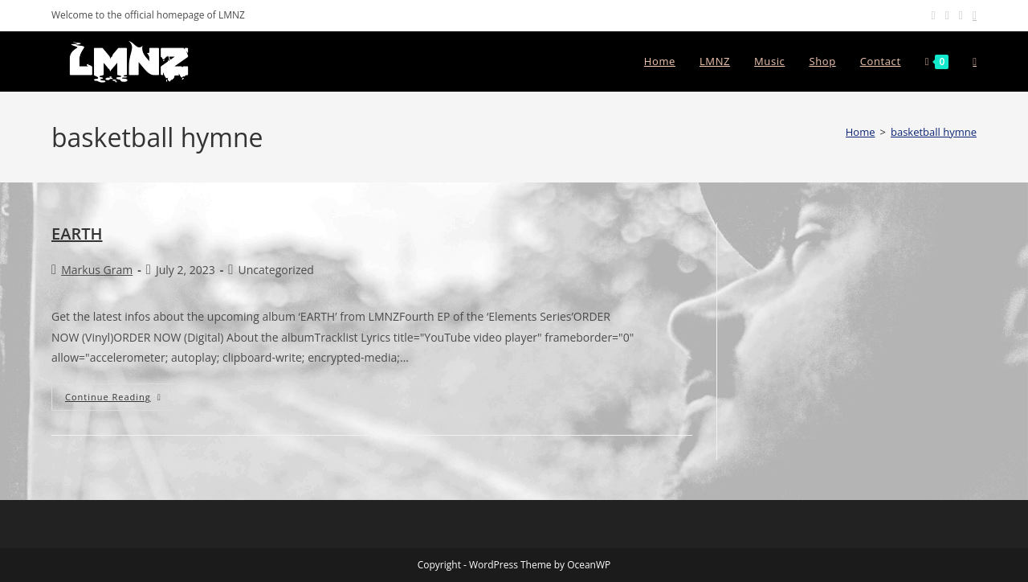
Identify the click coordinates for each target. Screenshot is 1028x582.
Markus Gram (97, 269)
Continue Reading (120, 396)
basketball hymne (934, 132)
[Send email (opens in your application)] (972, 15)
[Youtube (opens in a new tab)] (961, 15)
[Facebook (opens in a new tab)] (933, 15)
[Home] (860, 132)
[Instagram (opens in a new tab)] (947, 15)
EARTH (77, 233)
